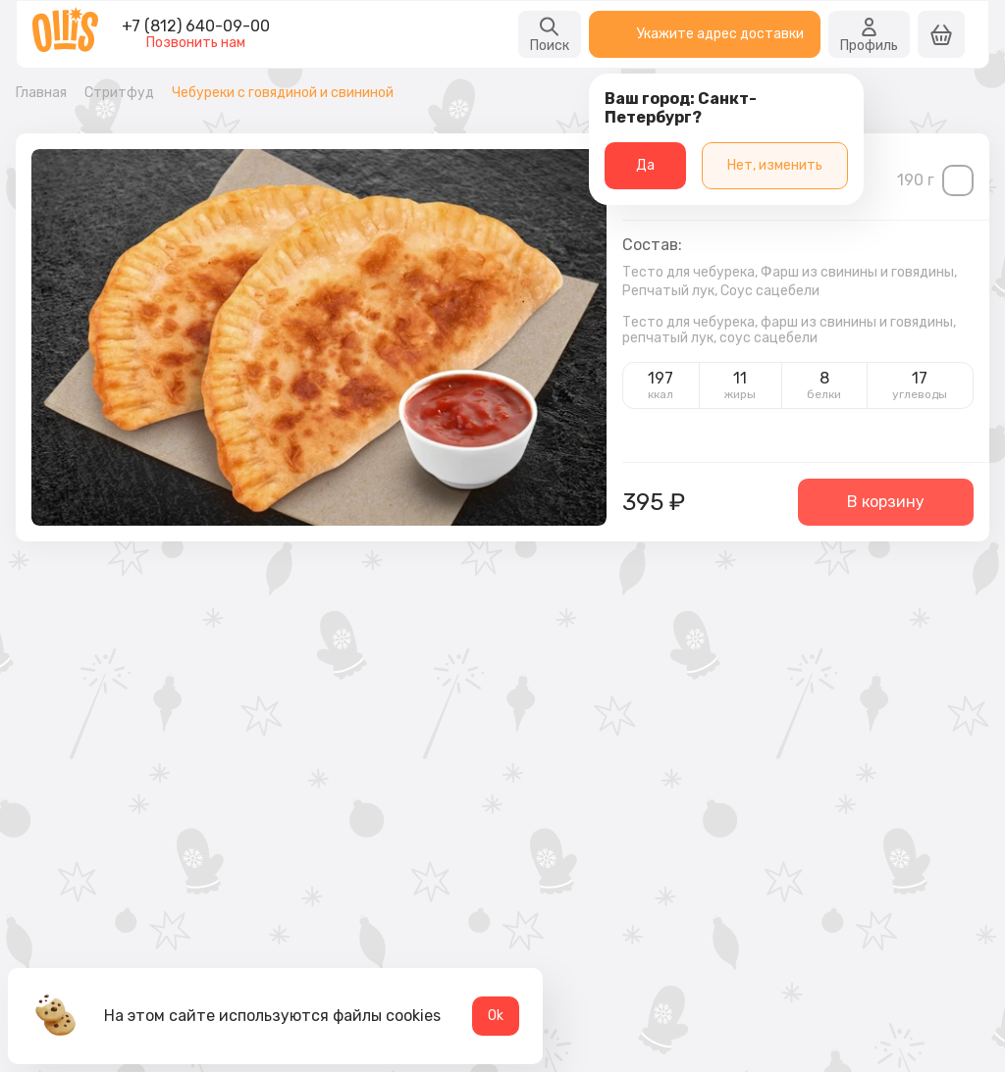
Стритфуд (119, 93)
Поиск (549, 34)
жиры (740, 394)
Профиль (869, 34)
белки (824, 394)
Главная (41, 93)
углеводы (919, 394)
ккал (660, 394)
